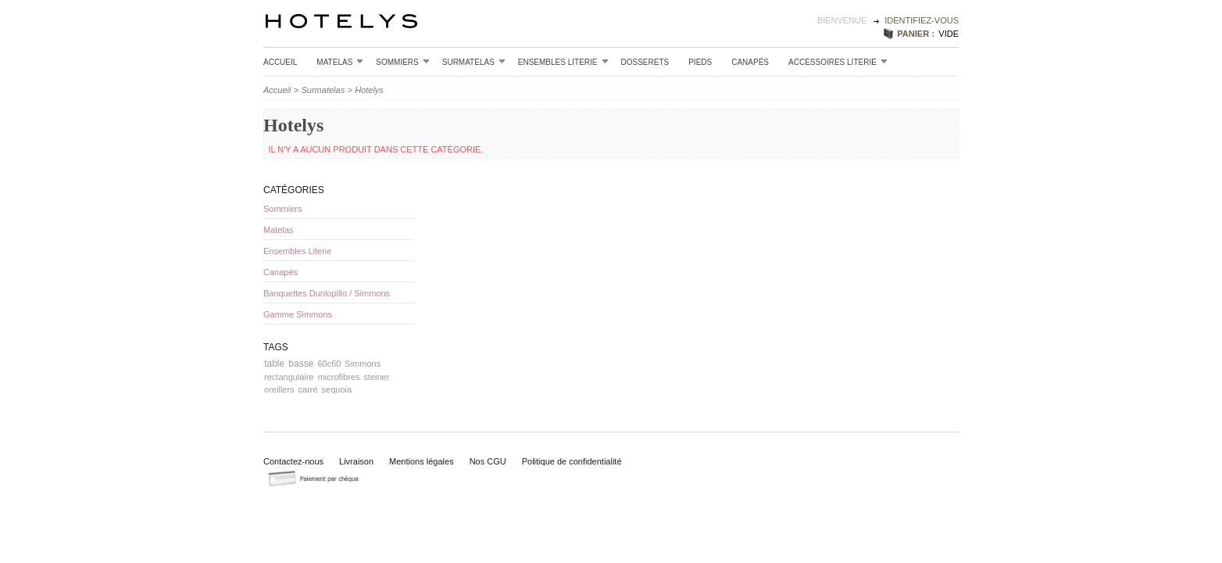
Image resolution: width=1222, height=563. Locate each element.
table (274, 363)
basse (300, 363)
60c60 (329, 363)
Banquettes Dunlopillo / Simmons (326, 293)
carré (308, 389)
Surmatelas (474, 61)
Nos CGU (488, 461)
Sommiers (402, 61)
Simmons (363, 363)
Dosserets (645, 62)
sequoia (337, 389)
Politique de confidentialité (572, 461)
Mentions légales (421, 461)
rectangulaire (289, 377)
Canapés (750, 62)
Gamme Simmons (297, 314)
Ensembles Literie (563, 61)
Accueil (280, 62)
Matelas (339, 61)
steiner (376, 377)
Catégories (293, 190)
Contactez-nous (293, 461)
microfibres (339, 377)
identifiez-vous (921, 20)
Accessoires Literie (838, 61)
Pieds (700, 62)
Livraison (356, 461)
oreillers (279, 389)
